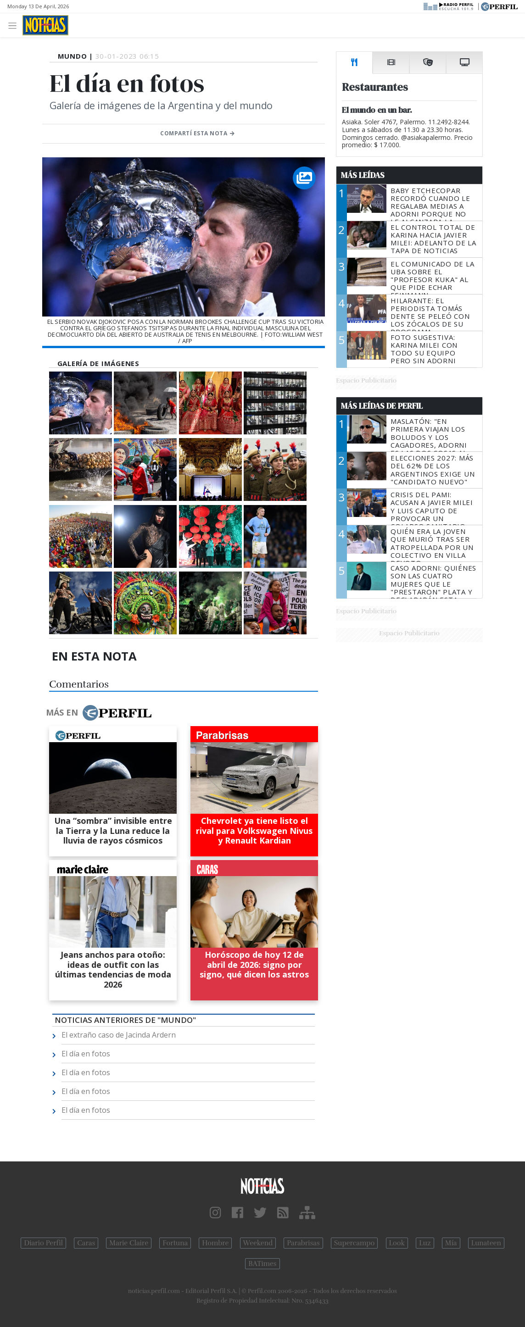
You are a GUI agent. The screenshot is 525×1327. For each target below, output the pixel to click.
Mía (451, 1243)
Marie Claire (128, 1243)
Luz (424, 1243)
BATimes (262, 1264)
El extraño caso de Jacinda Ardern (118, 1035)
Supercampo (354, 1243)
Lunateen (486, 1243)
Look (397, 1243)
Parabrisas (303, 1243)
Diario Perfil (43, 1243)
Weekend (258, 1243)
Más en (98, 713)
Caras (86, 1243)
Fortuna (175, 1243)
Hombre (215, 1243)
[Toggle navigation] (14, 25)
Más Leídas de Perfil (382, 405)
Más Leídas (363, 175)
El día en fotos (85, 1054)
